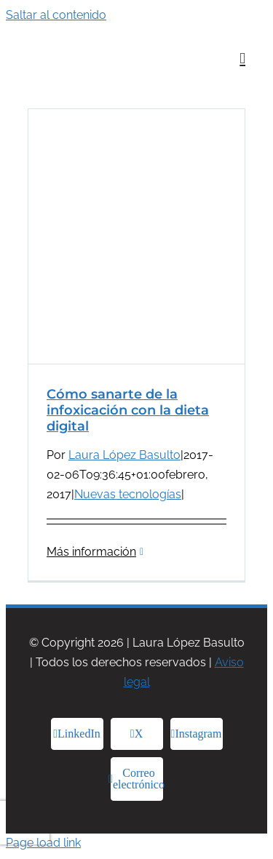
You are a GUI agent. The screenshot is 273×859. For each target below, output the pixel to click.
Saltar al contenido (56, 15)
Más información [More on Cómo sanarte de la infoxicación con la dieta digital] (91, 552)
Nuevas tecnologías (127, 494)
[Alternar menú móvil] (242, 58)
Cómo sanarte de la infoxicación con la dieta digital (128, 410)
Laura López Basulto (124, 455)
